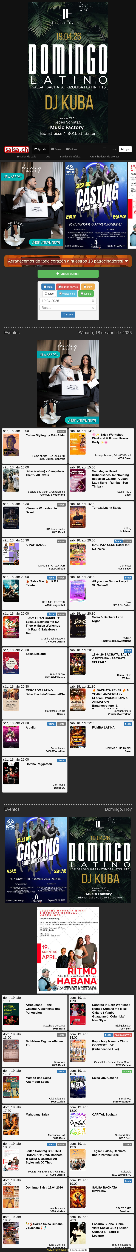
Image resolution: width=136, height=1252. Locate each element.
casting (86, 293)
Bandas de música (70, 156)
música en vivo (68, 286)
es (113, 149)
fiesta (48, 286)
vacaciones (67, 293)
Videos (71, 149)
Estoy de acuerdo (78, 1250)
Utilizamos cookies (57, 1249)
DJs (48, 156)
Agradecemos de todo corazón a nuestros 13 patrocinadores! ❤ (68, 261)
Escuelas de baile (26, 156)
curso (49, 293)
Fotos (56, 149)
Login (125, 149)
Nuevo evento (68, 274)
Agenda (40, 149)
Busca (68, 314)
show (88, 286)
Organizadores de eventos (104, 156)
